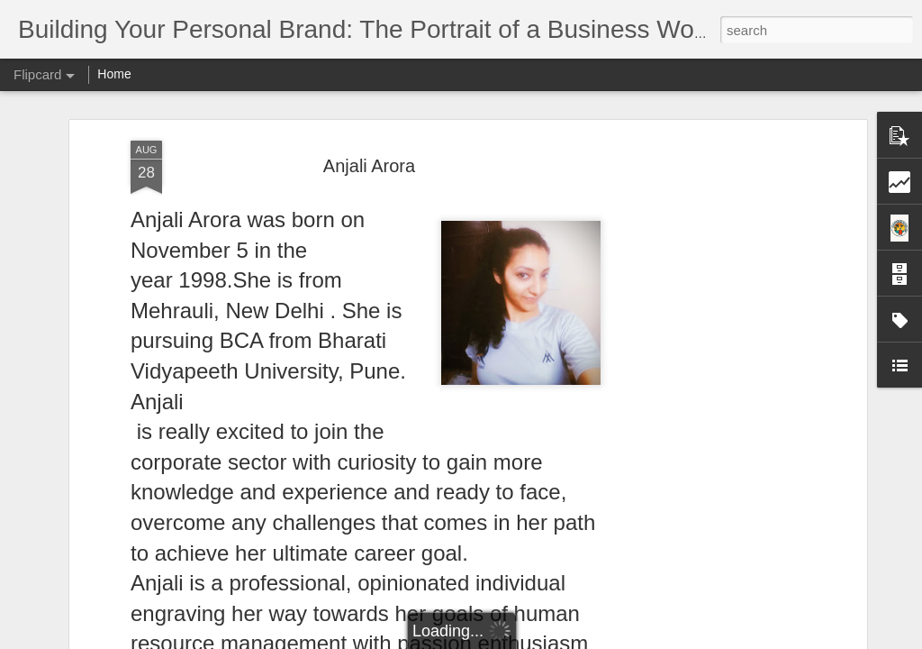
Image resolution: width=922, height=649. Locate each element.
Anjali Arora (369, 166)
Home (114, 74)
